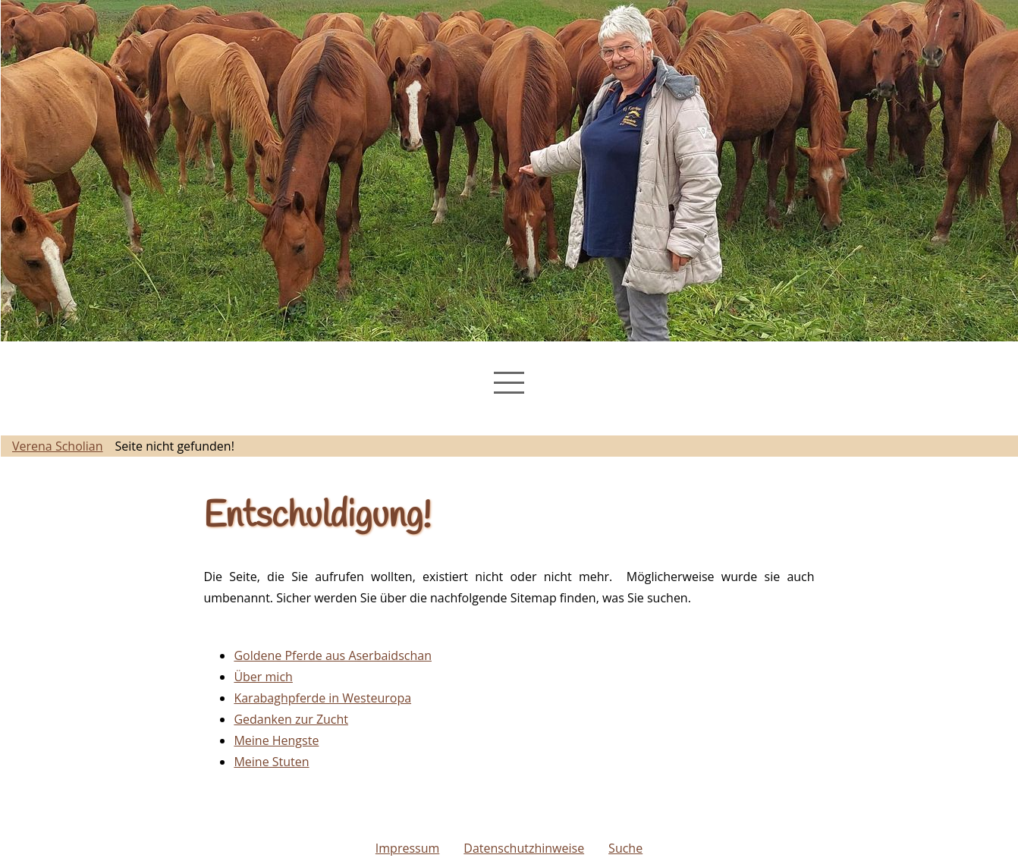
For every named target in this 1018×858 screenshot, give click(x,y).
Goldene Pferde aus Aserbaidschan (333, 655)
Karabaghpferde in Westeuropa (322, 698)
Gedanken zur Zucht (291, 719)
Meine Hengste (276, 740)
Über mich (263, 676)
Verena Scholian (57, 446)
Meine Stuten (271, 761)
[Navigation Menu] (509, 383)
